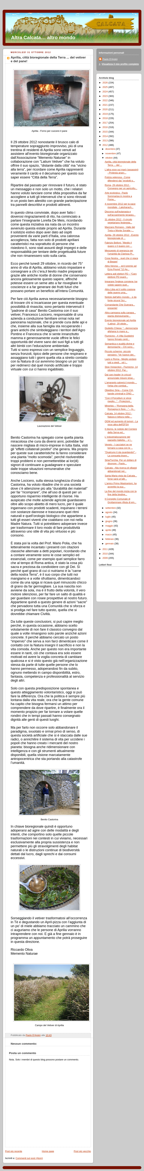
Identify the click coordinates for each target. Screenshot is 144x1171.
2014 (106, 136)
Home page (48, 1151)
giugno (109, 521)
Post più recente (13, 1151)
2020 (106, 109)
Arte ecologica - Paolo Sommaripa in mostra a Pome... (118, 196)
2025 (106, 87)
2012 (106, 145)
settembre (111, 508)
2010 (106, 553)
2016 (106, 127)
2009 (106, 558)
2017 (106, 122)
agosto (109, 512)
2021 (106, 105)
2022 (106, 100)
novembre (111, 153)
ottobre (109, 158)
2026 (106, 82)
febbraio (110, 539)
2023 (106, 96)
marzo (109, 534)
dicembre (110, 149)
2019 (106, 114)
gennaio (109, 543)
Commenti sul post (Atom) (29, 1158)
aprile (108, 530)
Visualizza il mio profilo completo (120, 64)
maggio (109, 525)
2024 (106, 91)
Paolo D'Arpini (110, 59)
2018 (106, 118)
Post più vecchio (82, 1151)
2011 (106, 549)
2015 (106, 131)
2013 (106, 140)
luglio (108, 516)
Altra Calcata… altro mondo (43, 37)
